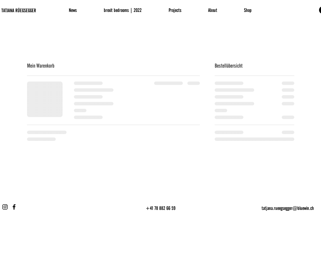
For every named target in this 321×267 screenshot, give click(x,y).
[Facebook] (14, 206)
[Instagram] (5, 206)
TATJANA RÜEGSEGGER (18, 10)
